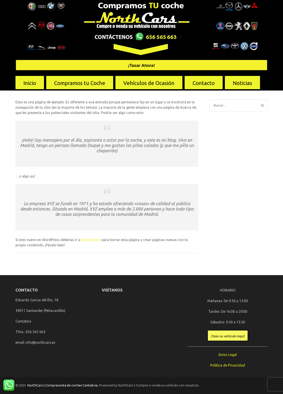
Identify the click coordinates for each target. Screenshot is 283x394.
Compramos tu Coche (79, 83)
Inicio (29, 83)
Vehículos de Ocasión (148, 83)
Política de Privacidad (227, 365)
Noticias (242, 83)
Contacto (204, 83)
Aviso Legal (227, 355)
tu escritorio (91, 240)
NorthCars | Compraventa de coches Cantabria (62, 385)
